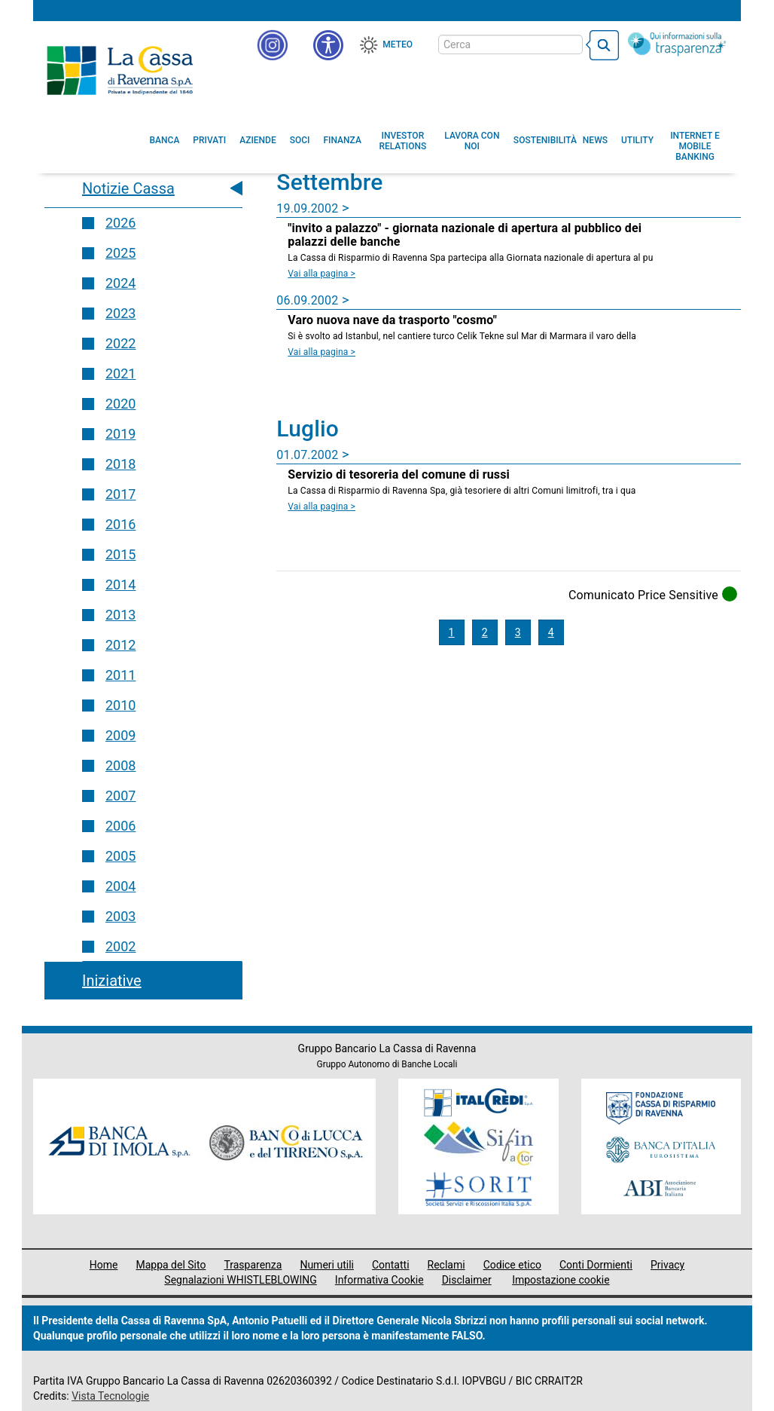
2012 (120, 645)
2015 (120, 554)
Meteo (397, 44)
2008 (120, 765)
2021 (120, 373)
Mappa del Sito (171, 1265)
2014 (120, 584)
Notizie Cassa (128, 188)
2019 (120, 434)
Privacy (667, 1265)
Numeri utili (327, 1265)
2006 (120, 826)
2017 (120, 494)
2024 (120, 283)
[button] (328, 45)
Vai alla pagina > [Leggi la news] (321, 273)
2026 (120, 223)
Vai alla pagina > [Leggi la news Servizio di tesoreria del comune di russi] (321, 506)
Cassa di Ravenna (119, 70)
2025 (120, 253)
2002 (120, 946)
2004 (120, 886)
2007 (120, 795)
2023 (120, 313)
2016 (120, 524)
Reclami (446, 1265)
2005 (120, 856)
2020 (120, 404)
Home (104, 1265)
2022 (120, 343)
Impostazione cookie (561, 1280)
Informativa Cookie (379, 1280)
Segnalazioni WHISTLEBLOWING (240, 1280)
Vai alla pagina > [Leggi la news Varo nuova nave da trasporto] (321, 352)
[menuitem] (165, 140)
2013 (120, 615)
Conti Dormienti (595, 1265)
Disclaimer (467, 1280)
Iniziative (112, 981)
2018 (120, 464)
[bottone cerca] (602, 45)
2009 (120, 735)
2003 (120, 916)
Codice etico (512, 1265)
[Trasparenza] (677, 43)
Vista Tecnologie (110, 1396)
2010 (120, 705)
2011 (120, 675)
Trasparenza (253, 1265)
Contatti (391, 1265)
